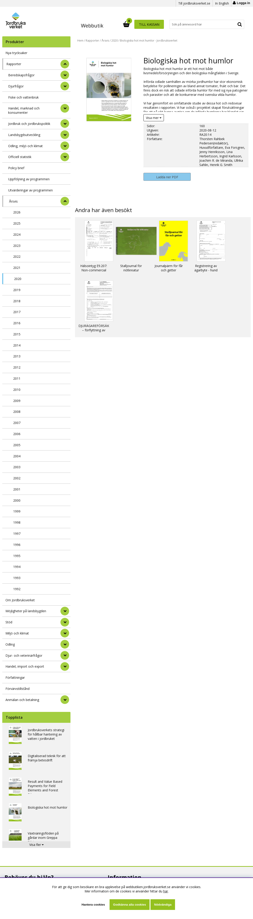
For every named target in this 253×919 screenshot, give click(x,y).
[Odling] (64, 644)
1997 (16, 533)
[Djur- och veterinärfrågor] (64, 655)
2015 (16, 334)
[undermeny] (64, 74)
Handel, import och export (24, 666)
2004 (16, 456)
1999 (16, 511)
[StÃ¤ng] (64, 64)
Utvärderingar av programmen (30, 190)
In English (222, 3)
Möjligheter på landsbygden (25, 611)
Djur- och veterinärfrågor (23, 655)
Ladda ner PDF (167, 177)
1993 (16, 578)
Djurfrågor (16, 86)
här (165, 891)
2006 (16, 434)
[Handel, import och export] (64, 666)
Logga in (243, 3)
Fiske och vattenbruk (23, 97)
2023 (16, 245)
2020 (17, 279)
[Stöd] (64, 622)
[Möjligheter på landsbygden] (64, 611)
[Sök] (146, 24)
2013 (16, 356)
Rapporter (13, 64)
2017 (16, 312)
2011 (16, 378)
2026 (16, 212)
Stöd (8, 622)
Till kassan (229, 24)
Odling (10, 644)
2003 (16, 467)
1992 (16, 589)
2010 (16, 389)
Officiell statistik (19, 157)
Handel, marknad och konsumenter (24, 110)
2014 (16, 345)
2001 (16, 489)
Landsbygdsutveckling (24, 135)
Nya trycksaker (16, 53)
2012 (16, 367)
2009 (16, 401)
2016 (16, 323)
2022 (16, 256)
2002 (16, 478)
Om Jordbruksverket (20, 600)
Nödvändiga (162, 904)
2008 (16, 411)
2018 (16, 301)
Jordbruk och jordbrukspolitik (29, 123)
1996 (16, 544)
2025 (16, 223)
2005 (16, 445)
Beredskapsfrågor (21, 75)
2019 (16, 290)
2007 (16, 423)
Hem (80, 40)
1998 (16, 522)
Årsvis (13, 201)
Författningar (15, 677)
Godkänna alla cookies (129, 904)
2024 (16, 234)
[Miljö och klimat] (64, 633)
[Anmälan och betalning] (64, 699)
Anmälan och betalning (22, 700)
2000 (16, 500)
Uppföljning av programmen (29, 179)
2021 (16, 267)
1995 (16, 556)
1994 (16, 567)
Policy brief (16, 168)
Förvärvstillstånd (17, 688)
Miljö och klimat (17, 633)
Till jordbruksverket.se (194, 3)
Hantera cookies (93, 904)
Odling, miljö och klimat (25, 146)
